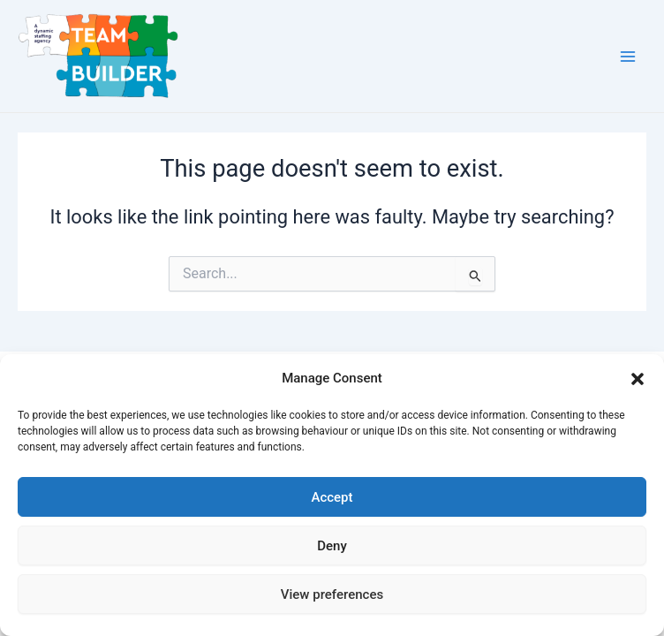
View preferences (332, 594)
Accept (331, 497)
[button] (637, 379)
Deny (332, 546)
